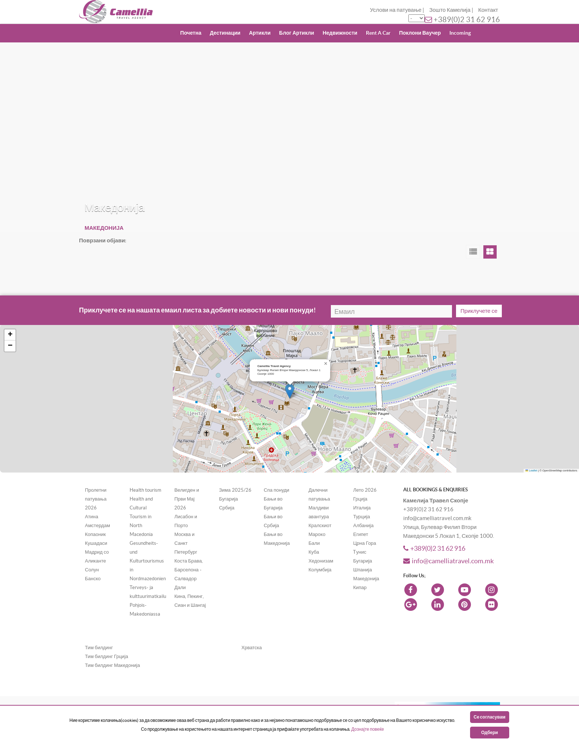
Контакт (488, 10)
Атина (91, 516)
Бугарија (228, 499)
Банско (93, 578)
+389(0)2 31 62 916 (467, 19)
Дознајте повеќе (367, 729)
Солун (92, 569)
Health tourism (145, 490)
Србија (226, 508)
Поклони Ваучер (420, 33)
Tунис (359, 552)
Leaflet (531, 470)
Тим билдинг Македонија (112, 665)
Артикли (260, 33)
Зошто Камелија (449, 10)
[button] (289, 391)
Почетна (190, 33)
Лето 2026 (364, 490)
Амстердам (97, 525)
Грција (360, 499)
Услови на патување (396, 10)
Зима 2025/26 (235, 490)
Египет (360, 534)
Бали (314, 543)
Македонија (366, 578)
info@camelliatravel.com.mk (448, 561)
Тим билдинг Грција (106, 656)
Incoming (460, 33)
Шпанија (362, 569)
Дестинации (225, 33)
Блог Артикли (296, 33)
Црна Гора (364, 543)
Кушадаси (96, 543)
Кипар (359, 587)
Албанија (363, 525)
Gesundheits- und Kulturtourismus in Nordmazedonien (148, 560)
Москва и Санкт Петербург (185, 543)
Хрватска (251, 647)
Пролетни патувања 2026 (95, 499)
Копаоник (95, 534)
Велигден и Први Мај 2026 (186, 499)
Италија (361, 508)
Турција (361, 516)
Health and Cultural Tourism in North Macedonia (141, 516)
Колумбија (319, 569)
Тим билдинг (99, 647)
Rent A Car (378, 33)
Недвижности (340, 33)
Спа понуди (276, 490)
